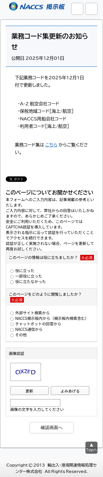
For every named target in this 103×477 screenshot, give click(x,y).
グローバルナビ (91, 9)
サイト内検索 (77, 9)
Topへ (91, 449)
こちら (51, 144)
